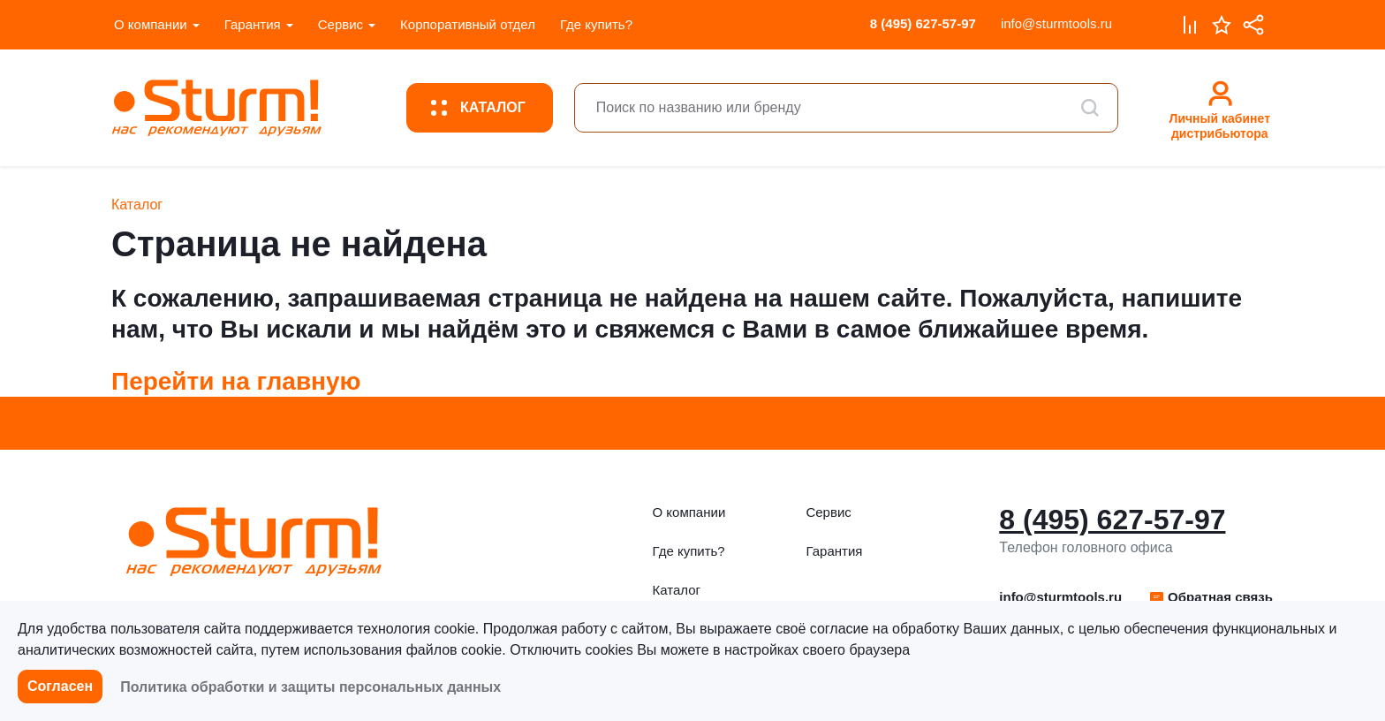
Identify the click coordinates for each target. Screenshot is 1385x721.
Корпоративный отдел (467, 24)
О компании (150, 24)
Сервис (340, 24)
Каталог (677, 589)
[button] (1210, 597)
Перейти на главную (236, 381)
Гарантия (252, 24)
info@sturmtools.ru (1056, 23)
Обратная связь (1210, 596)
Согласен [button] (60, 686)
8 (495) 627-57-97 (923, 23)
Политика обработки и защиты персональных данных (310, 686)
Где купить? (596, 24)
